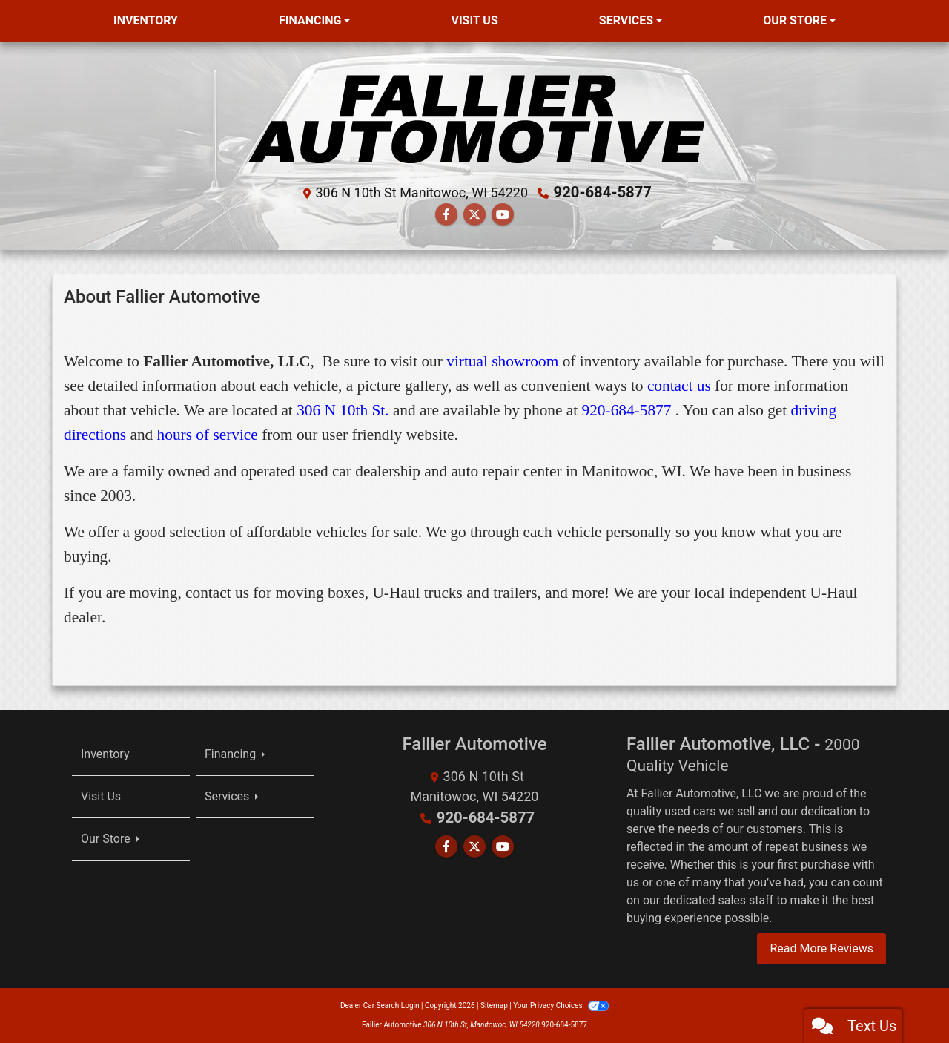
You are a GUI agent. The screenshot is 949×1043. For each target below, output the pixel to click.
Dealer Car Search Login (380, 1005)
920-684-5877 (603, 192)
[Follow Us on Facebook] (446, 214)
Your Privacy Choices (561, 1005)
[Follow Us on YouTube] (503, 214)
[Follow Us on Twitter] (474, 214)
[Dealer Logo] (475, 116)
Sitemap (494, 1005)
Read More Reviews (821, 948)
